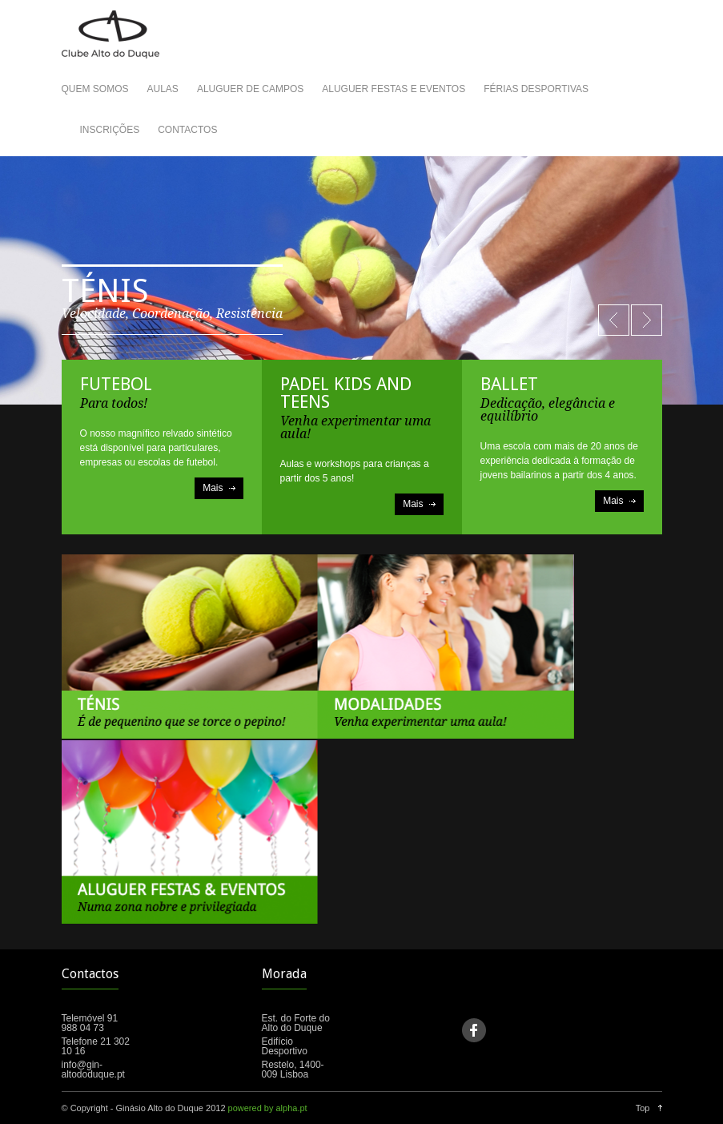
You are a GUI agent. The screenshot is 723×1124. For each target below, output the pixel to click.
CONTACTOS (187, 129)
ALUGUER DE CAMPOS (250, 89)
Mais (213, 488)
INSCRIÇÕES (110, 129)
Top (643, 1108)
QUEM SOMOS (95, 89)
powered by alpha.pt (267, 1108)
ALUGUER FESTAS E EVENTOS (393, 89)
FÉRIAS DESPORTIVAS (536, 89)
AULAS (163, 89)
